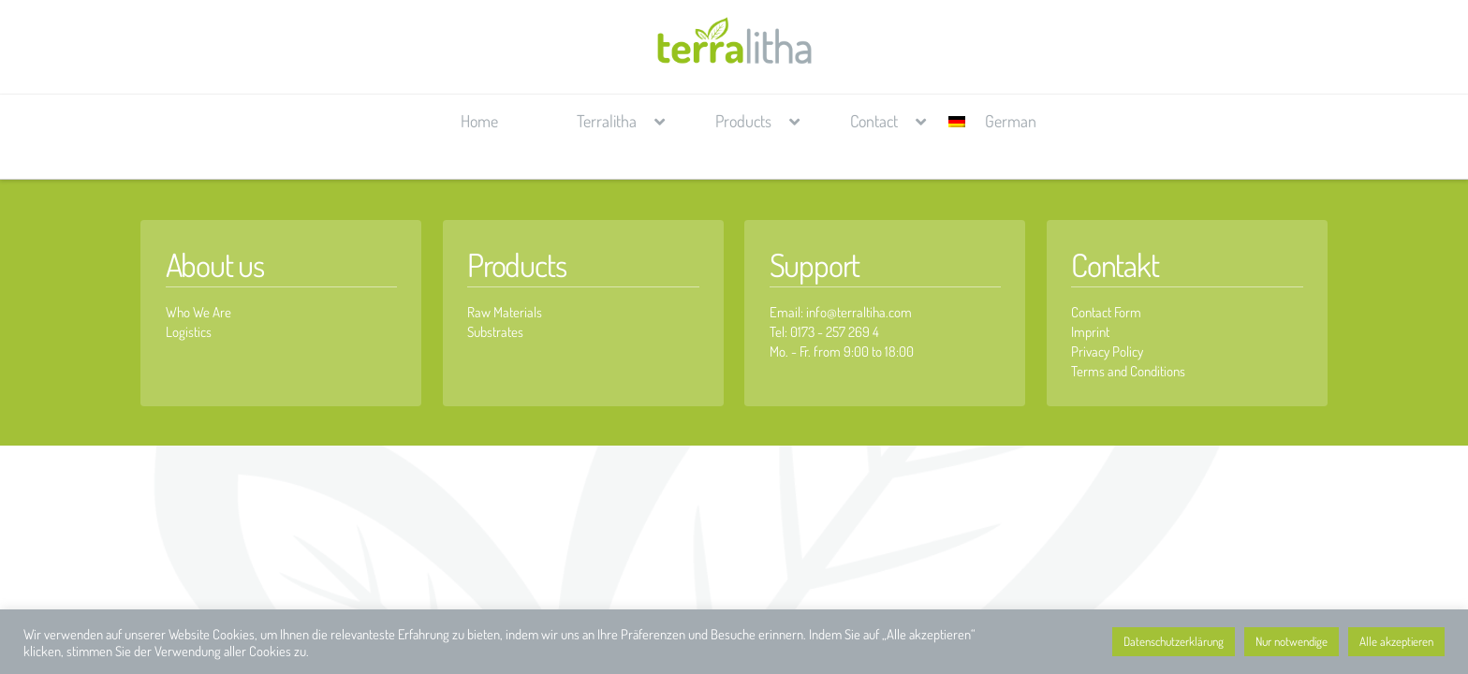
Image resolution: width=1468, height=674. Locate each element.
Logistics (189, 332)
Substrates (495, 332)
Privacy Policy (1107, 351)
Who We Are (198, 312)
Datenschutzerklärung (1173, 641)
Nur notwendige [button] (1291, 641)
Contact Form (1106, 312)
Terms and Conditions (1128, 371)
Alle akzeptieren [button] (1396, 641)
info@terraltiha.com (859, 312)
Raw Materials (504, 312)
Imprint (1090, 332)
